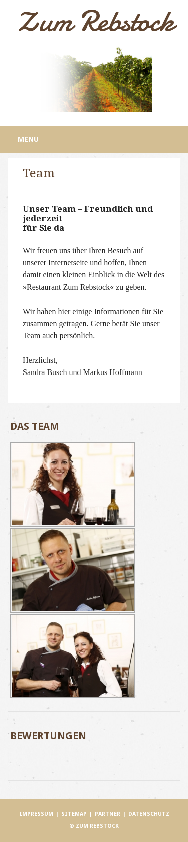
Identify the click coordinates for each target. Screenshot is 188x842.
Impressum (36, 814)
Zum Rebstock (94, 21)
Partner (107, 814)
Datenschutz (148, 814)
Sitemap (74, 814)
